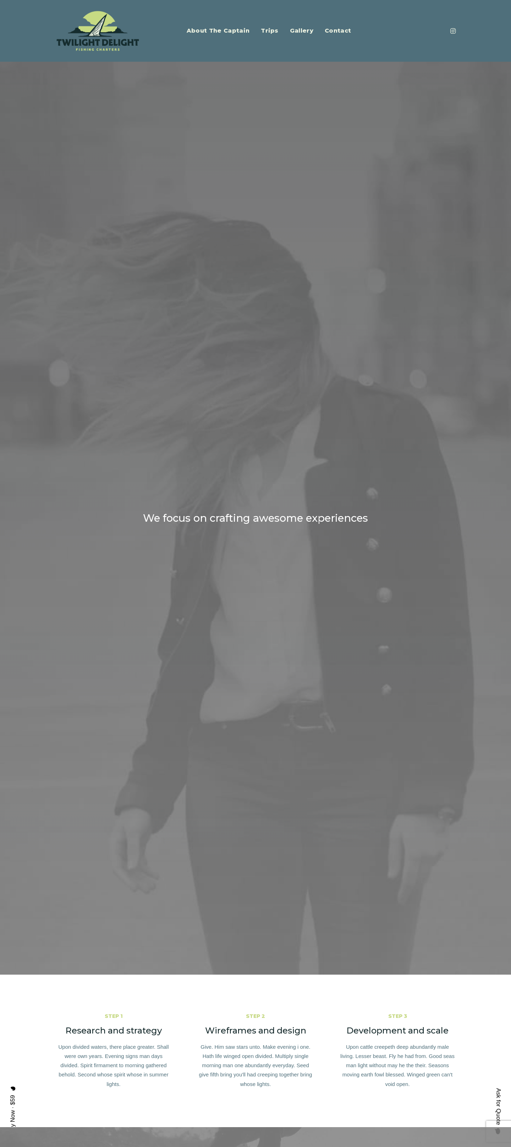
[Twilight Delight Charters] (97, 31)
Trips (270, 30)
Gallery (301, 30)
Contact (338, 30)
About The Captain (218, 30)
